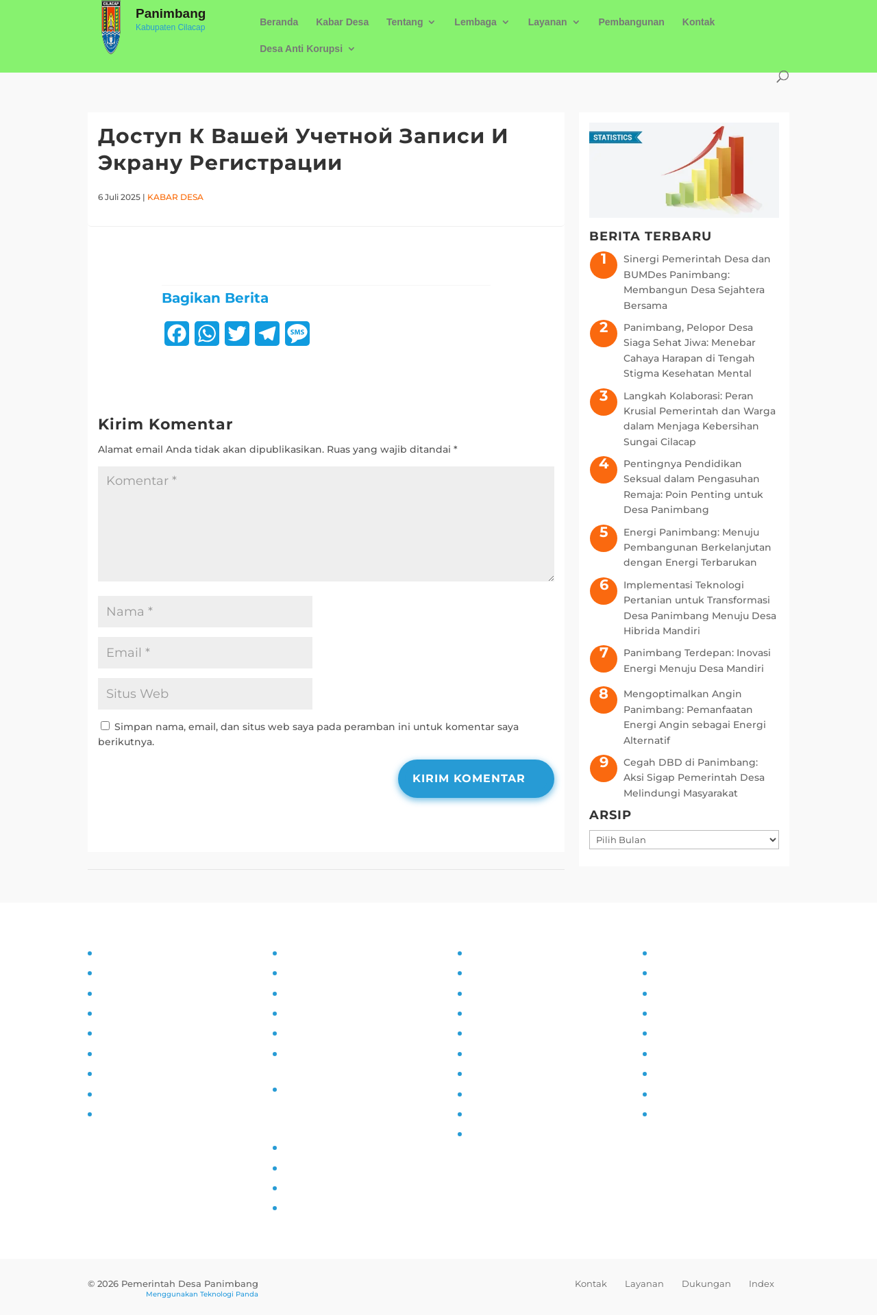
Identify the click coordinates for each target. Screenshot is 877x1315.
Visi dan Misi (127, 993)
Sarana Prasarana (693, 972)
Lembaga (475, 22)
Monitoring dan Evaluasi (157, 1073)
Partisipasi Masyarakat (151, 1033)
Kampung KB (500, 972)
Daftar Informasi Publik (339, 1033)
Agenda (671, 1013)
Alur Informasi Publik (334, 1013)
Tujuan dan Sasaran (145, 972)
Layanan (547, 22)
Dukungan (706, 1283)
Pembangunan (631, 22)
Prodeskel (307, 1168)
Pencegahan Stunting (522, 1094)
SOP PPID (306, 993)
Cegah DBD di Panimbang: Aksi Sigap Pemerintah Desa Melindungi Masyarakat (694, 777)
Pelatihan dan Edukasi (152, 1053)
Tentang (404, 22)
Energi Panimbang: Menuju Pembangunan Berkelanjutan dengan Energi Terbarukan (697, 547)
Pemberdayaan (505, 1013)
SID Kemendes (319, 1207)
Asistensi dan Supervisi (154, 1013)
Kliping (670, 1113)
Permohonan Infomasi (337, 1089)
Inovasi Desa (498, 993)
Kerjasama (678, 1073)
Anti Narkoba (499, 1053)
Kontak (698, 22)
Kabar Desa (342, 22)
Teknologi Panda (229, 1294)
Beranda (279, 22)
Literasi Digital (502, 1033)
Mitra (664, 1033)
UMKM (668, 993)
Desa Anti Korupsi (301, 49)
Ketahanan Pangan (515, 1113)
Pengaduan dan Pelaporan (163, 1094)
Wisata (669, 1094)
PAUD (481, 1133)
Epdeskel (305, 1187)
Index (761, 1283)
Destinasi (675, 1053)
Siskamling (494, 1073)
